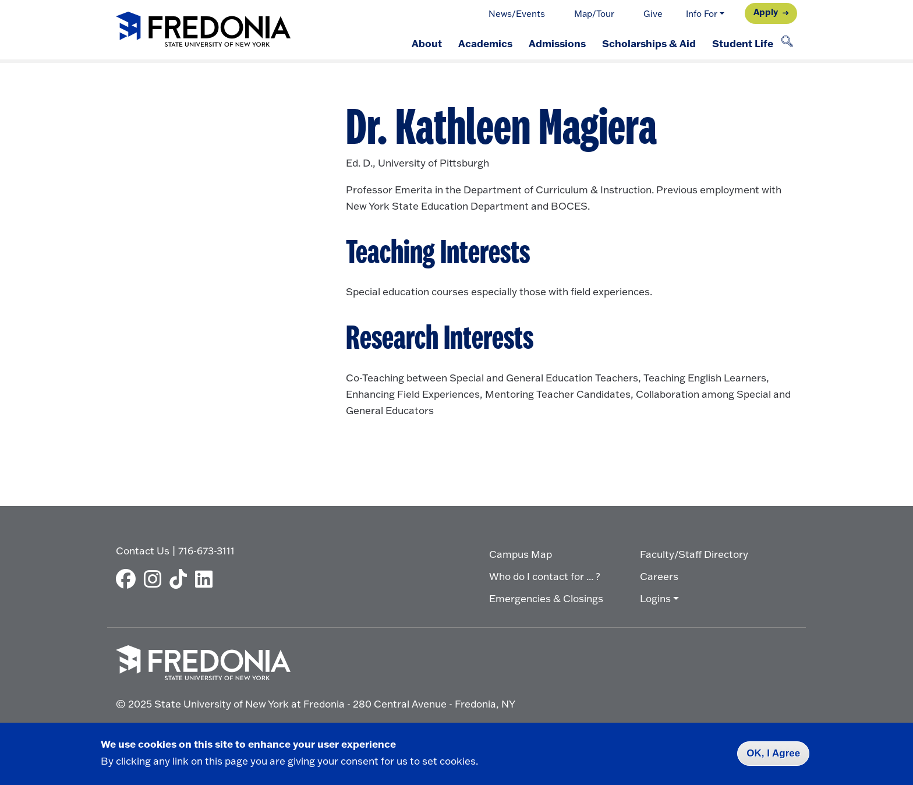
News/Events (517, 13)
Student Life (742, 43)
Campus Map (520, 554)
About (427, 43)
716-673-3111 (206, 550)
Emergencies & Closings (546, 598)
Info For (701, 13)
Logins (655, 598)
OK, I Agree (773, 753)
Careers (659, 576)
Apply (765, 11)
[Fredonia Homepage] (203, 30)
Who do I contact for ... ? (544, 576)
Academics (485, 43)
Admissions (557, 43)
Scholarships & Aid (649, 43)
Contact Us (142, 550)
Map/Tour (594, 13)
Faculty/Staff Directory (694, 554)
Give (653, 13)
